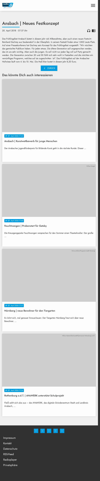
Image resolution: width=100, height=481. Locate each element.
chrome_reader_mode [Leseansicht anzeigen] (94, 31)
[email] (62, 431)
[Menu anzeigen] (93, 5)
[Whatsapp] (49, 431)
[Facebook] (36, 431)
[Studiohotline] (55, 431)
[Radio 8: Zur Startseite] (25, 5)
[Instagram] (42, 431)
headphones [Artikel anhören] (89, 31)
